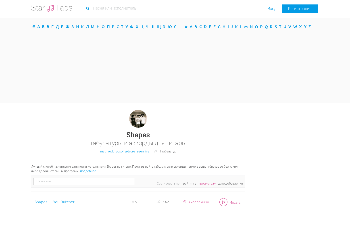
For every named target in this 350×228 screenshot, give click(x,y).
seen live (143, 151)
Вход (272, 8)
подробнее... (89, 170)
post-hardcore (125, 151)
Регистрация (300, 8)
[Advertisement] (175, 66)
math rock (107, 151)
